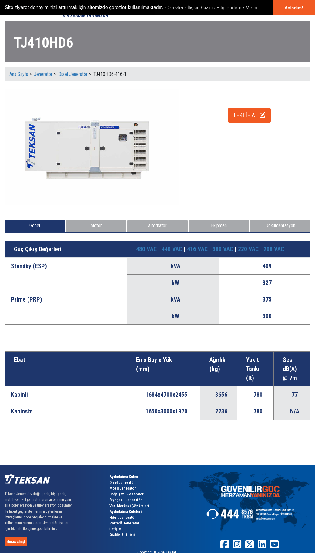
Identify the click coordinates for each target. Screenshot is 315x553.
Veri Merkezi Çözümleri (129, 506)
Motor (96, 225)
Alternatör (157, 225)
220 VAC (249, 249)
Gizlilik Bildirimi (122, 534)
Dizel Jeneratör (122, 482)
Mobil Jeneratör (122, 488)
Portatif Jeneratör (124, 523)
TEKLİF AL (249, 115)
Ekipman (219, 225)
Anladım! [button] (293, 7)
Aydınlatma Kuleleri (125, 511)
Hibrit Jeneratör (122, 517)
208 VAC (273, 249)
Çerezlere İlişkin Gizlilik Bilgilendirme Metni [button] (211, 7)
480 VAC (147, 249)
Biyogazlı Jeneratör (125, 499)
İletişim (115, 529)
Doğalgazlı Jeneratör (126, 494)
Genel (34, 225)
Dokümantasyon (280, 225)
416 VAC (198, 249)
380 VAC (224, 249)
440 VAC (173, 249)
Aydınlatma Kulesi (124, 476)
